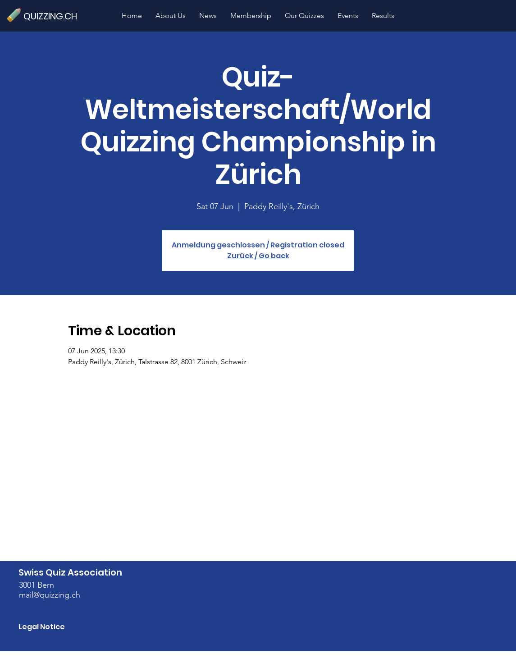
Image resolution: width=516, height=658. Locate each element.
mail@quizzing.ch (49, 595)
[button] (304, 15)
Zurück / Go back (258, 256)
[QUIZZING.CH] (54, 16)
